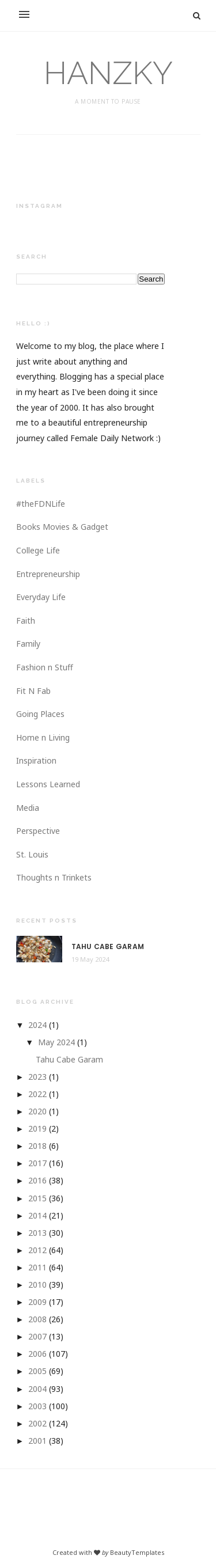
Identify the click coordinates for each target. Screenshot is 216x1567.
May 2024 (56, 1042)
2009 (37, 1301)
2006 (37, 1353)
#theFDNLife (40, 503)
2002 (37, 1423)
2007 (37, 1336)
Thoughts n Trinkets (54, 877)
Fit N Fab (33, 690)
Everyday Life (41, 596)
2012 (37, 1250)
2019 (37, 1128)
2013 (37, 1232)
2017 (37, 1163)
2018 (37, 1145)
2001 (37, 1440)
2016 (37, 1180)
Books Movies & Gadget (62, 526)
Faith (25, 620)
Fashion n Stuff (44, 667)
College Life (38, 550)
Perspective (38, 830)
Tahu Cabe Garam (108, 947)
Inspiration (36, 760)
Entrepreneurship (48, 573)
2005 (37, 1370)
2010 (37, 1284)
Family (28, 643)
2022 (37, 1093)
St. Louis (32, 854)
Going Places (40, 713)
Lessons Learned (48, 784)
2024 (37, 1024)
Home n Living (43, 737)
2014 (37, 1215)
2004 (37, 1388)
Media (27, 807)
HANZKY (108, 73)
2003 (37, 1406)
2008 (37, 1319)
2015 (37, 1198)
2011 (37, 1267)
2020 (37, 1111)
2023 (37, 1076)
